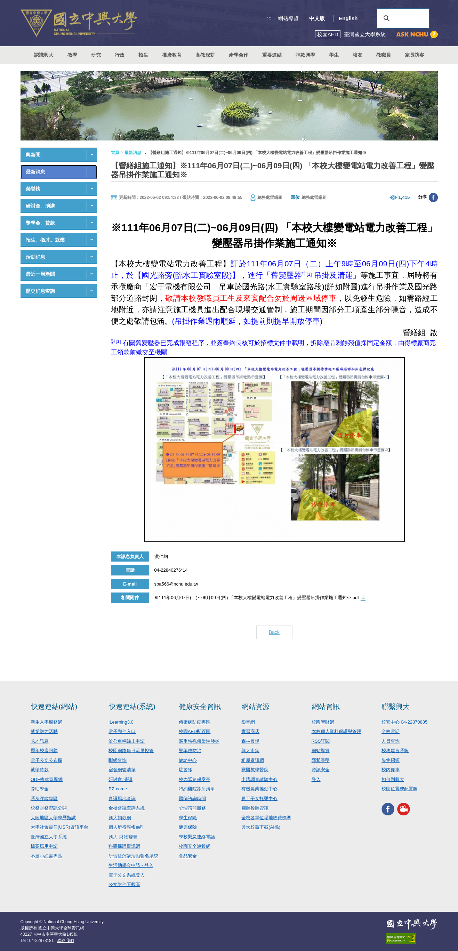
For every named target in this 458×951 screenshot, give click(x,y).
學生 (334, 55)
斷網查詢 (118, 760)
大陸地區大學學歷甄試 (53, 817)
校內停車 (390, 769)
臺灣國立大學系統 (49, 836)
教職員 (383, 55)
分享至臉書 (433, 197)
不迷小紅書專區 (46, 856)
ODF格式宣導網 (47, 779)
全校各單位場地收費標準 (266, 817)
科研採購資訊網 (124, 846)
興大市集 (250, 750)
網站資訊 (326, 706)
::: (269, 18)
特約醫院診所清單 (197, 788)
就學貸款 (40, 769)
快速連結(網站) (54, 706)
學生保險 (188, 817)
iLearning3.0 (121, 722)
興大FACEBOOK (387, 809)
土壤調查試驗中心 (259, 779)
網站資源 (256, 706)
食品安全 (188, 856)
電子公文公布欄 (46, 760)
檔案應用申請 (44, 846)
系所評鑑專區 (44, 798)
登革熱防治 (190, 750)
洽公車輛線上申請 (127, 741)
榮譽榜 (33, 189)
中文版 (317, 18)
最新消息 (35, 172)
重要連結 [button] (272, 55)
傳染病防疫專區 (194, 722)
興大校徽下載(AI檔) (260, 827)
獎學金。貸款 (40, 223)
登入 (316, 779)
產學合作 (238, 55)
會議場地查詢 (122, 798)
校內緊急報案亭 (194, 779)
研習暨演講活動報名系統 (133, 856)
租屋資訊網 (252, 760)
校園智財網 (323, 722)
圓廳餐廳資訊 (254, 808)
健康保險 (188, 827)
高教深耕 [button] (205, 55)
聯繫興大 (396, 706)
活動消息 (35, 257)
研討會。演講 (40, 206)
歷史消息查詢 (40, 291)
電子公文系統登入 (127, 875)
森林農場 (250, 741)
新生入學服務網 (46, 722)
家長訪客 (414, 55)
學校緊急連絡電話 (197, 836)
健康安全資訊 (200, 706)
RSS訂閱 (321, 741)
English (348, 18)
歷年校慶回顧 (44, 750)
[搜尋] (402, 18)
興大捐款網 (120, 817)
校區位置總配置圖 (399, 788)
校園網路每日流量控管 (131, 750)
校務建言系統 (395, 750)
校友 (357, 55)
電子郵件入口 (122, 731)
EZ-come (118, 788)
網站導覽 (288, 18)
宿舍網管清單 (122, 769)
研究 (96, 55)
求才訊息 (40, 741)
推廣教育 (172, 55)
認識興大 (44, 55)
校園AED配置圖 (195, 731)
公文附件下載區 (124, 884)
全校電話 (390, 731)
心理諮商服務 (192, 808)
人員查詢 (390, 741)
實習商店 (250, 731)
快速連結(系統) (132, 706)
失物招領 (390, 760)
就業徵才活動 (44, 731)
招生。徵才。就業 (45, 240)
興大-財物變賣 (123, 836)
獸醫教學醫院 (254, 769)
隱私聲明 (321, 760)
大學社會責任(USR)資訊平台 (59, 827)
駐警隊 (185, 769)
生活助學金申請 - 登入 (131, 865)
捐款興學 (305, 55)
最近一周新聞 (40, 274)
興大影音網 (403, 809)
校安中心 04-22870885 (404, 722)
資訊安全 (321, 769)
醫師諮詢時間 (192, 798)
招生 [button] (143, 55)
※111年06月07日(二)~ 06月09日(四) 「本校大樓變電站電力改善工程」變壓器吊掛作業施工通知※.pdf (256, 597)
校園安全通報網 (194, 846)
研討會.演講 (120, 779)
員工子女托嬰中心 (259, 798)
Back (274, 632)
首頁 (115, 152)
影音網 (248, 722)
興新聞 (33, 155)
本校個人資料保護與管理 (336, 731)
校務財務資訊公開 (49, 808)
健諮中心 (188, 760)
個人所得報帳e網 (126, 827)
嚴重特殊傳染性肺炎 (199, 741)
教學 (72, 55)
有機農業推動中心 (259, 788)
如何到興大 (392, 779)
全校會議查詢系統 (127, 808)
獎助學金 (40, 788)
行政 (119, 55)
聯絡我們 (65, 940)
